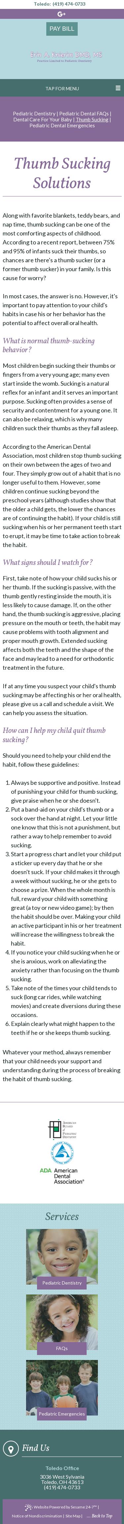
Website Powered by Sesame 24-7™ (61, 1507)
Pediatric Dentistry (34, 113)
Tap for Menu (62, 88)
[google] (61, 14)
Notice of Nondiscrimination (37, 1515)
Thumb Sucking (92, 119)
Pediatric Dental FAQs (84, 113)
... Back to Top (99, 1516)
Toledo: (42, 4)
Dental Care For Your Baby (42, 119)
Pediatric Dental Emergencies (62, 125)
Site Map (72, 1515)
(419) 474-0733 (69, 4)
